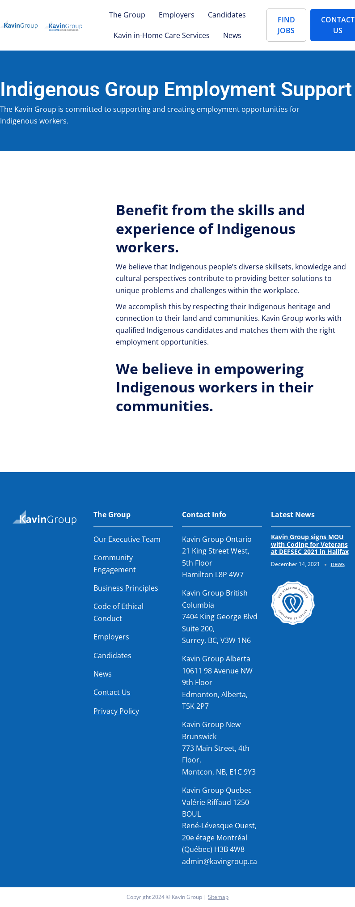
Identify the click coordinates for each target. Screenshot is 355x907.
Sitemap (218, 897)
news (338, 564)
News (232, 35)
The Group (127, 15)
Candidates (227, 15)
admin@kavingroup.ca (219, 861)
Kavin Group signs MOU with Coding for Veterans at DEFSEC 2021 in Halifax (310, 544)
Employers (176, 15)
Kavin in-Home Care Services (162, 35)
